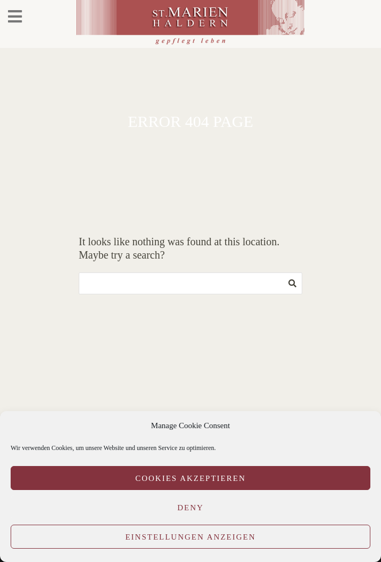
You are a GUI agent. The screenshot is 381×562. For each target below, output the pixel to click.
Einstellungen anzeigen (190, 537)
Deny (190, 507)
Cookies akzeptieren (190, 478)
